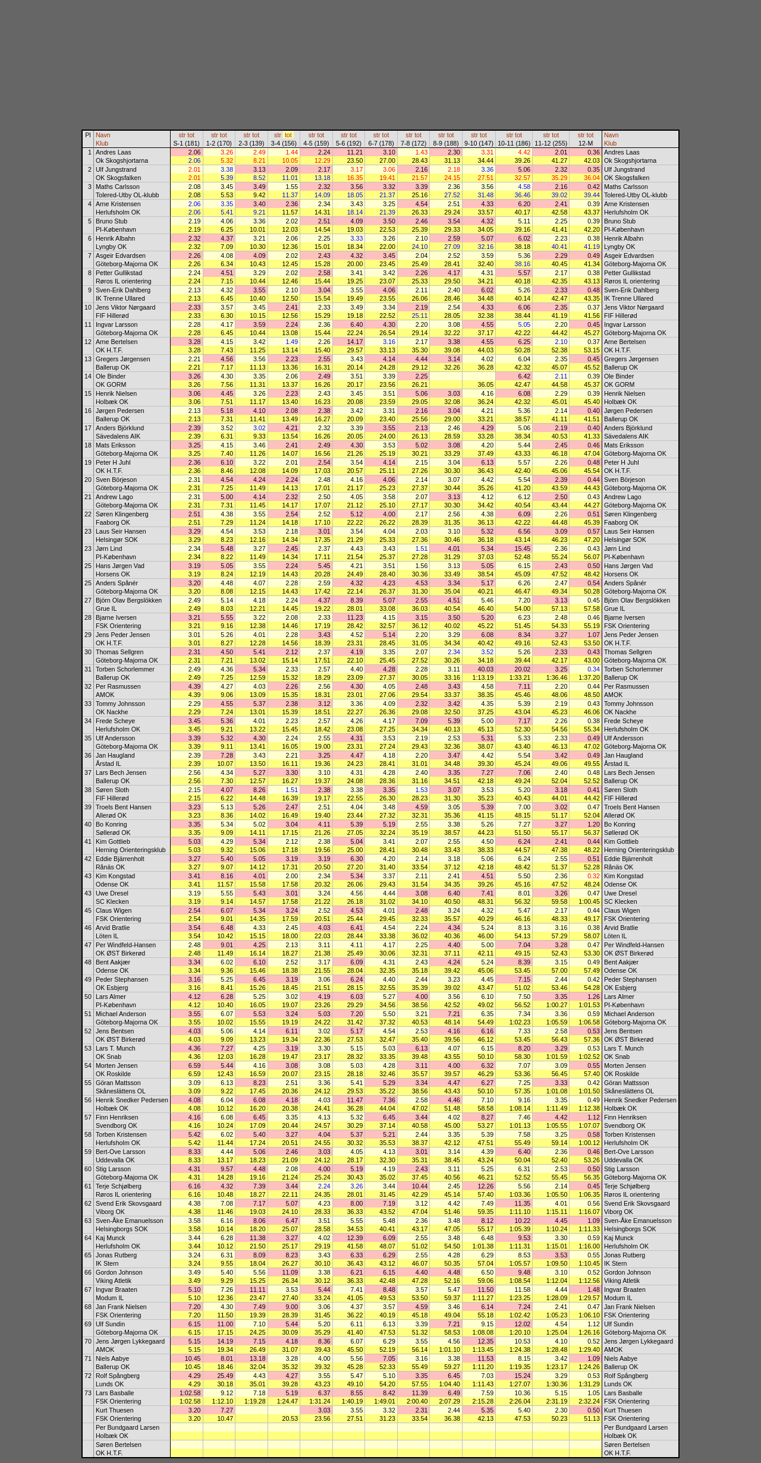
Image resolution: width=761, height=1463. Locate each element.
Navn (103, 134)
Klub (102, 143)
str (181, 134)
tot (190, 134)
